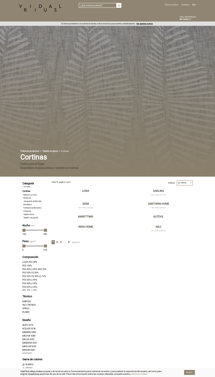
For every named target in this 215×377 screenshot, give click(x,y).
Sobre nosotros (171, 5)
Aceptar (189, 372)
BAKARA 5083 (29, 332)
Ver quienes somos (144, 24)
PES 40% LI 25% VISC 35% (34, 269)
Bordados (27, 205)
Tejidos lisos (28, 214)
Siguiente (76, 242)
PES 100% (27, 265)
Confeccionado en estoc (57, 18)
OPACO (25, 308)
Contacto (185, 5)
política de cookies (138, 374)
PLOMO (26, 312)
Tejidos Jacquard (30, 218)
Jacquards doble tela (32, 201)
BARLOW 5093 (29, 346)
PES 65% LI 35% (29, 287)
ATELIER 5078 (29, 329)
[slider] (23, 230)
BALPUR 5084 (29, 336)
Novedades (110, 18)
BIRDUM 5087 (28, 350)
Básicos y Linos (30, 195)
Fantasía (27, 211)
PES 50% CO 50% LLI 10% (34, 276)
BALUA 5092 (28, 339)
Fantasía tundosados (32, 208)
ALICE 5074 (27, 325)
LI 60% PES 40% (29, 262)
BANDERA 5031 (29, 343)
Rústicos (27, 198)
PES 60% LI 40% (29, 283)
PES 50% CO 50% (30, 273)
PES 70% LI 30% (29, 290)
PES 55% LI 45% (29, 280)
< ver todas (26, 187)
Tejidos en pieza (29, 18)
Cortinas (26, 191)
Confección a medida (87, 18)
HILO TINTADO (29, 305)
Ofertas (126, 18)
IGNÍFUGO (26, 301)
